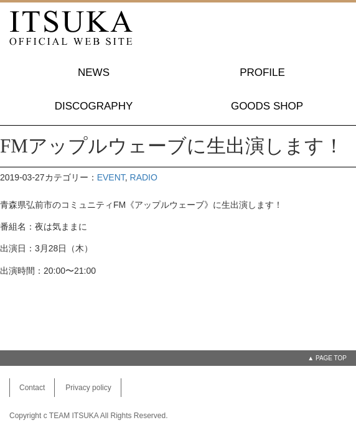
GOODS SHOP (267, 106)
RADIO (143, 177)
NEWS (94, 72)
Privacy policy (88, 387)
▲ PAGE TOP (327, 358)
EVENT (111, 177)
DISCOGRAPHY (94, 106)
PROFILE (262, 72)
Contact (32, 387)
